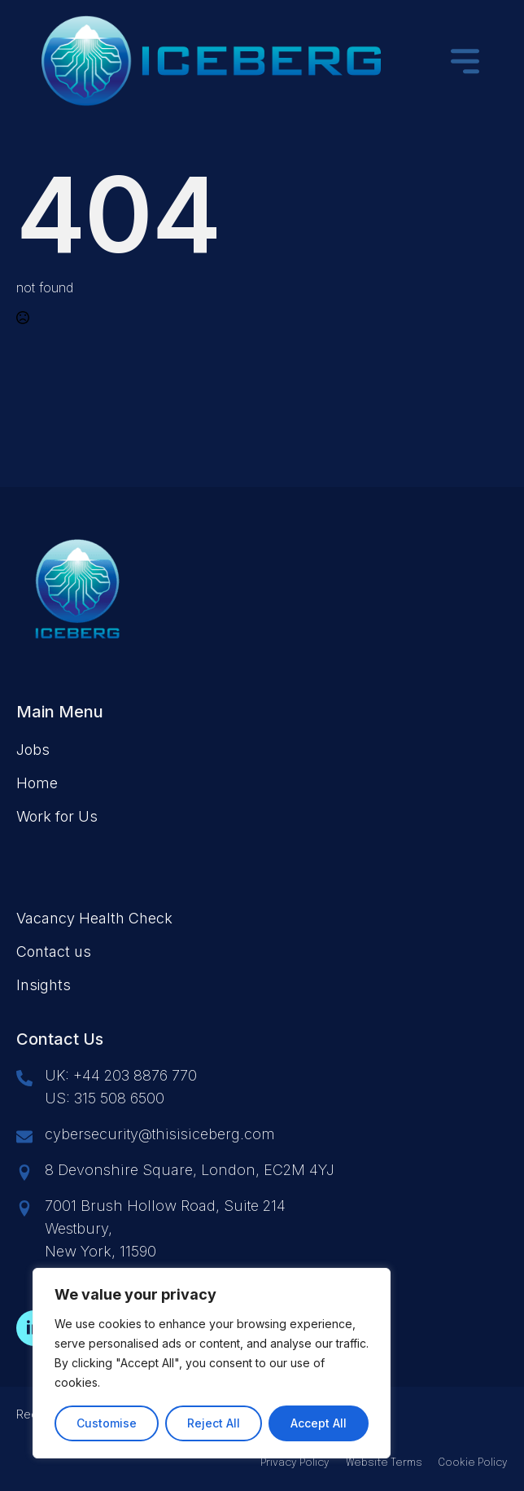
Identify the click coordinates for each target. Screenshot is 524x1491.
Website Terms (384, 1463)
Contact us (53, 951)
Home (37, 783)
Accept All (318, 1423)
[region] (212, 1363)
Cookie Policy (473, 1463)
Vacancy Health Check (94, 918)
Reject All (213, 1423)
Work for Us (57, 816)
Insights (43, 984)
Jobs (33, 749)
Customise (106, 1423)
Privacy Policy (295, 1463)
